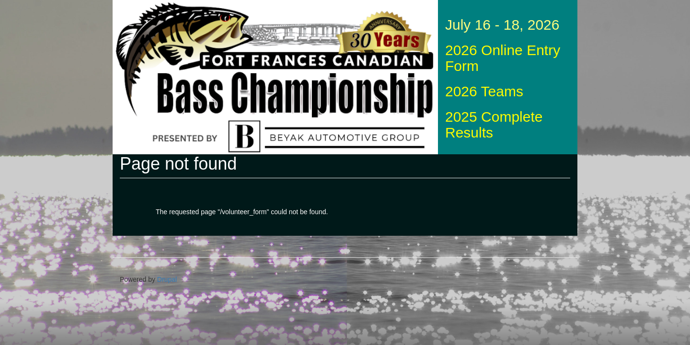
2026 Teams (484, 91)
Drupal (167, 279)
